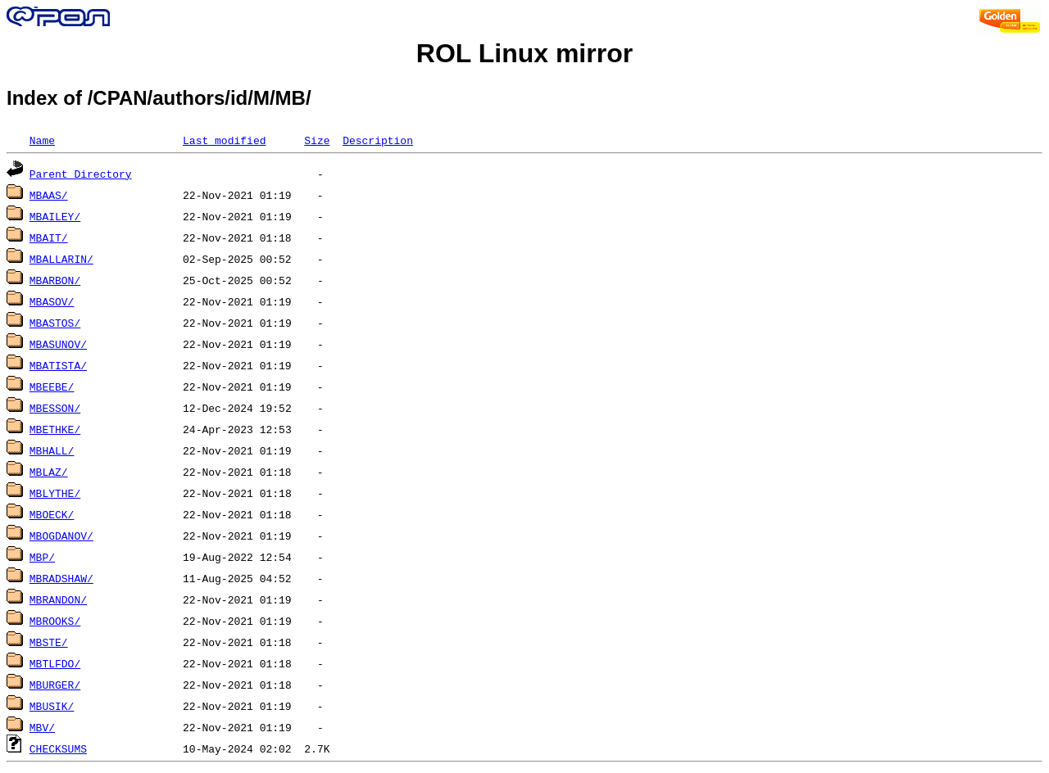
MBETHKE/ (55, 429)
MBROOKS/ (55, 620)
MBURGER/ (55, 684)
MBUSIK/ (52, 705)
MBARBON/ (55, 280)
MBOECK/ (52, 514)
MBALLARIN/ (61, 258)
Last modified (224, 140)
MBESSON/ (55, 407)
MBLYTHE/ (55, 493)
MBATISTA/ (58, 365)
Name (42, 140)
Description (378, 140)
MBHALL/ (52, 450)
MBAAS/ (49, 195)
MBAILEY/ (55, 216)
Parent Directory (81, 173)
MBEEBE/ (52, 386)
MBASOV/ (52, 301)
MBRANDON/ (58, 599)
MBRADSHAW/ (61, 578)
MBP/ (42, 556)
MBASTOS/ (55, 322)
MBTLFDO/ (55, 663)
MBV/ (42, 727)
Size (316, 140)
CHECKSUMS (58, 748)
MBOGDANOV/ (61, 535)
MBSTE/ (49, 642)
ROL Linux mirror (524, 53)
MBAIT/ (49, 237)
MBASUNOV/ (58, 344)
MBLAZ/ (49, 471)
